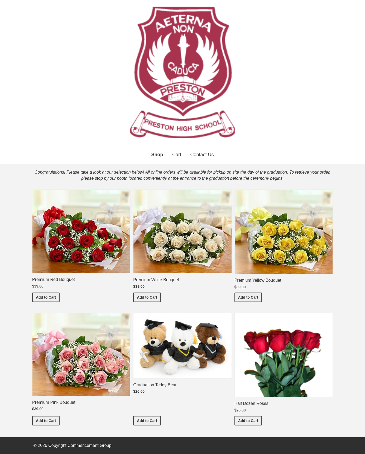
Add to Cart (48, 296)
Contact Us (202, 154)
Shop (157, 154)
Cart (176, 154)
